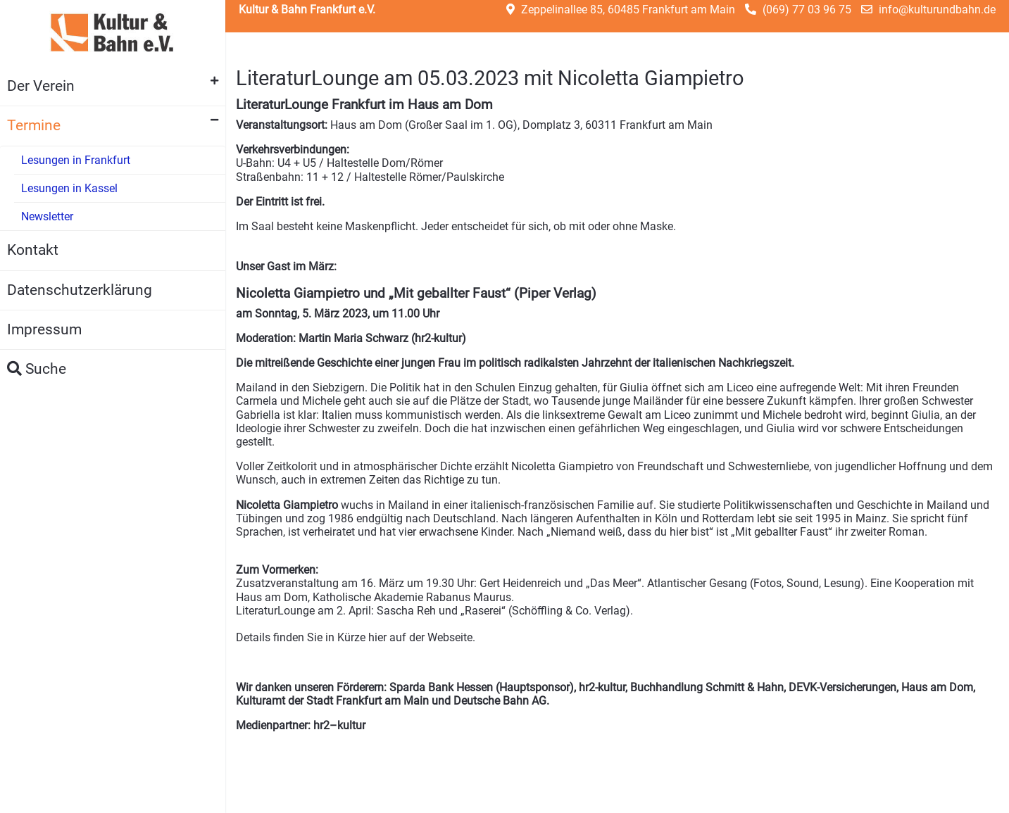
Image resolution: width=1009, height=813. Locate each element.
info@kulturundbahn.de (937, 9)
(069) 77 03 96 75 (807, 9)
